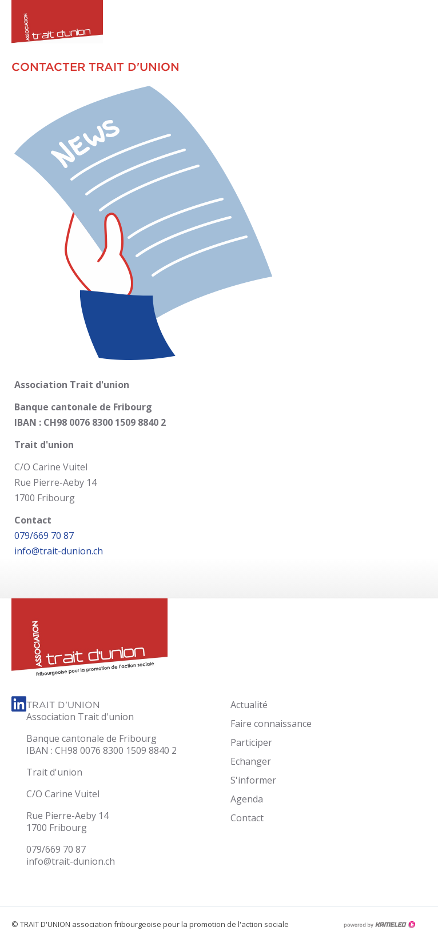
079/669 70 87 (44, 535)
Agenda (246, 799)
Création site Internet (379, 925)
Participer (251, 742)
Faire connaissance (271, 723)
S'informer (253, 780)
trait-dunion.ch (51, 25)
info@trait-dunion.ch (58, 551)
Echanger (250, 761)
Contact (247, 818)
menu (418, 23)
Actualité (249, 704)
